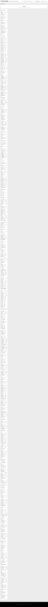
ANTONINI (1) (4, 28)
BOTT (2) (3, 79)
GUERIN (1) (3, 265)
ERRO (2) (3, 215)
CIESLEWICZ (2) (3, 145)
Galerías (13, 1)
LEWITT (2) (3, 360)
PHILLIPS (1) (3, 439)
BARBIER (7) (3, 48)
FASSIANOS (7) (4, 222)
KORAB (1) (3, 327)
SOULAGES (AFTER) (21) (4, 516)
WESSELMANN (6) (3, 593)
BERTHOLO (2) (3, 61)
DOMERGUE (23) (3, 198)
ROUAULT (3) (4, 481)
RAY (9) (2, 464)
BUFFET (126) (4, 102)
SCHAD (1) (3, 496)
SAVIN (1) (3, 495)
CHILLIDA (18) (3, 136)
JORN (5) (3, 303)
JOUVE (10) (3, 304)
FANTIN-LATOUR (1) (3, 221)
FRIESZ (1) (3, 242)
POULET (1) (4, 452)
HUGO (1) (3, 287)
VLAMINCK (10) (4, 583)
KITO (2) (3, 315)
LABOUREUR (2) (3, 335)
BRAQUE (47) (4, 88)
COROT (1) (4, 161)
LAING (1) (3, 336)
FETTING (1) (3, 223)
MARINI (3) (3, 389)
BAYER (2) (3, 53)
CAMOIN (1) (3, 110)
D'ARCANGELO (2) (3, 170)
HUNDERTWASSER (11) (3, 289)
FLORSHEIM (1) (3, 230)
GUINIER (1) (3, 269)
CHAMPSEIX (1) (4, 128)
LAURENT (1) (3, 343)
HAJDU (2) (3, 271)
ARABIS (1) (3, 30)
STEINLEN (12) (3, 523)
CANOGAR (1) (3, 111)
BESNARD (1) (3, 62)
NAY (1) (3, 423)
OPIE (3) (3, 429)
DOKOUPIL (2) (4, 196)
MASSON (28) (3, 396)
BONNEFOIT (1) (4, 78)
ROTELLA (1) (3, 480)
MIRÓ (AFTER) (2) (3, 406)
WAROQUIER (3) (4, 590)
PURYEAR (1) (3, 454)
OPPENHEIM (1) (3, 431)
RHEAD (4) (3, 473)
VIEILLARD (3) (3, 574)
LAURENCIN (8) (4, 340)
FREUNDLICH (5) (4, 238)
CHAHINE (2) (3, 127)
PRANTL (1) (3, 453)
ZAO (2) (3, 598)
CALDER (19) (3, 107)
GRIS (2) (2, 261)
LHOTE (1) (3, 361)
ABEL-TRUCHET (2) (4, 11)
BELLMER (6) (3, 56)
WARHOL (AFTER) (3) (3, 588)
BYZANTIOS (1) (3, 105)
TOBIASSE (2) (3, 546)
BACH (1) (3, 40)
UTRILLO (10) (4, 557)
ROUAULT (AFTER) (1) (3, 483)
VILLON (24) (3, 581)
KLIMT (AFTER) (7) (3, 320)
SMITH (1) (3, 512)
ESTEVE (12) (3, 216)
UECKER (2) (3, 556)
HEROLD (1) (3, 282)
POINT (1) (3, 447)
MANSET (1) (3, 387)
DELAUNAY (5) (4, 180)
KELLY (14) (3, 312)
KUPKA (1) (3, 330)
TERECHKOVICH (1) (3, 539)
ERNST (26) (3, 214)
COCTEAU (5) (3, 149)
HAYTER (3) (3, 277)
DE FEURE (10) (3, 175)
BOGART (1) (3, 71)
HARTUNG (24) (3, 273)
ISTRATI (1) (4, 295)
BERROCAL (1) (4, 60)
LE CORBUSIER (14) (3, 344)
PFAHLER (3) (4, 438)
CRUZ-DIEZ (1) (4, 165)
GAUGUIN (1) (3, 246)
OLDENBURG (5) (4, 428)
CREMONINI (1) (4, 164)
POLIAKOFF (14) (3, 449)
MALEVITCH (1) (3, 383)
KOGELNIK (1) (3, 321)
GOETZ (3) (3, 254)
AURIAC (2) (3, 38)
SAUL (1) (3, 490)
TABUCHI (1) (3, 530)
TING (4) (3, 540)
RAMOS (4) (3, 455)
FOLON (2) (4, 231)
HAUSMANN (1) (4, 274)
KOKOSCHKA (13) (3, 323)
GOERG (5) (3, 253)
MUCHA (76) (4, 421)
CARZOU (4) (3, 118)
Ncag (1, 3)
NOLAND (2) (3, 427)
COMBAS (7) (3, 153)
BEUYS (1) (3, 63)
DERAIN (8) (3, 182)
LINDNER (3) (3, 364)
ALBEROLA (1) (3, 15)
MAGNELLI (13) (3, 380)
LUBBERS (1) (3, 373)
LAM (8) (3, 337)
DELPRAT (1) (3, 181)
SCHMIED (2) (3, 498)
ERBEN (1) (3, 213)
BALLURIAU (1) (3, 47)
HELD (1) (2, 279)
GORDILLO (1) (3, 255)
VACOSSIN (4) (3, 559)
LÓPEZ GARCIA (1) (3, 370)
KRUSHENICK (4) (3, 329)
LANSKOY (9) (3, 338)
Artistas (10, 1)
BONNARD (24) (4, 77)
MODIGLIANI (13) (4, 410)
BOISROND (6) (3, 73)
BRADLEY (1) (3, 85)
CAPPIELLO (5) (3, 113)
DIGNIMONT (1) (3, 190)
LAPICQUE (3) (4, 339)
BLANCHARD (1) (4, 68)
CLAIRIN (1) (4, 147)
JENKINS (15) (3, 298)
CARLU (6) (3, 114)
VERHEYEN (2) (3, 573)
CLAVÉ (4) (3, 148)
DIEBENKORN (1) (4, 188)
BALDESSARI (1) (4, 45)
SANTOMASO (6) (3, 488)
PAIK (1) (3, 432)
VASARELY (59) (4, 567)
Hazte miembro (37, 1)
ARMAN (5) (3, 36)
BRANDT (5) (3, 86)
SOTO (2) (4, 513)
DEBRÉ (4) (3, 178)
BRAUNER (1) (3, 93)
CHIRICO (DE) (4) (4, 139)
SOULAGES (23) (4, 514)
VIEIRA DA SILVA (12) (3, 576)
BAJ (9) (3, 44)
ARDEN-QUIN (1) (4, 33)
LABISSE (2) (3, 331)
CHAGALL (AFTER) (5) (3, 125)
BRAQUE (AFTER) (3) (3, 90)
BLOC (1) (3, 69)
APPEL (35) (3, 29)
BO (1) (2, 70)
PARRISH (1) (3, 436)
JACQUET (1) (3, 296)
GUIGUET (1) (3, 267)
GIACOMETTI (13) (4, 248)
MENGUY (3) (4, 402)
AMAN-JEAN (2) (4, 24)
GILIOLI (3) (3, 249)
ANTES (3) (3, 27)
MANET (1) (3, 386)
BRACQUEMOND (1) (3, 83)
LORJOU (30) (4, 371)
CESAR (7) (3, 122)
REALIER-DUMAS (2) (3, 467)
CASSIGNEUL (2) (3, 120)
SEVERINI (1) (3, 504)
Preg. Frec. (31, 604)
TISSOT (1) (4, 543)
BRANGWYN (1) (4, 87)
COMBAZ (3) (3, 154)
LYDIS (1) (3, 378)
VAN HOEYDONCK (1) (3, 565)
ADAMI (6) (3, 12)
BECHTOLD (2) (3, 55)
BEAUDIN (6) (3, 54)
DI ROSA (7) (3, 186)
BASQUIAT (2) (3, 52)
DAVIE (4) (3, 173)
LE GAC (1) (3, 345)
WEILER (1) (3, 591)
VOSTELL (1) (3, 584)
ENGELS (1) (3, 212)
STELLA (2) (3, 524)
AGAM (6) (3, 13)
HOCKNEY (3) (3, 286)
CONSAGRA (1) (4, 156)
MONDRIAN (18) (4, 412)
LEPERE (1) (3, 357)
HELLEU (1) (4, 280)
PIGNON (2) (3, 445)
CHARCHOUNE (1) (4, 132)
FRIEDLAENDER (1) (3, 240)
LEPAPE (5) (3, 355)
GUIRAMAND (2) (4, 270)
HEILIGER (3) (4, 278)
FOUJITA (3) (3, 233)
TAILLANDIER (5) (4, 533)
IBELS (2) (4, 290)
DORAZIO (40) (3, 199)
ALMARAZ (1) (3, 22)
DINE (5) (2, 191)
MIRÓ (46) (3, 404)
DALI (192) (3, 171)
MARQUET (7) (3, 390)
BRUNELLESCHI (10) (3, 98)
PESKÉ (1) (3, 437)
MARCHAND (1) (4, 388)
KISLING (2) (3, 313)
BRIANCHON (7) (4, 96)
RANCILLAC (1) (3, 457)
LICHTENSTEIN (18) (3, 363)
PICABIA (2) (3, 440)
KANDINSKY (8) (3, 307)
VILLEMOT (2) (4, 580)
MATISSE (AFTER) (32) (3, 399)
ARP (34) (3, 37)
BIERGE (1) (3, 64)
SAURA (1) (3, 491)
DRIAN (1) (4, 205)
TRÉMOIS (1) (4, 551)
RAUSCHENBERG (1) (3, 463)
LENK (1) (3, 354)
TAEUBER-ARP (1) (4, 532)
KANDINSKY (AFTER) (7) (4, 310)
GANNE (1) (3, 245)
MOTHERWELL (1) (4, 420)
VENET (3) (3, 572)
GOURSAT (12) (3, 257)
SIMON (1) (4, 508)
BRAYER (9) (3, 94)
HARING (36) (3, 272)
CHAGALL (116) (4, 123)
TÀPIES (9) (3, 537)
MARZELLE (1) (3, 395)
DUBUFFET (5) (3, 206)
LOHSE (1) (4, 368)
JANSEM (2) (3, 297)
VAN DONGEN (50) (3, 563)
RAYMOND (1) (3, 465)
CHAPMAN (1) (3, 130)
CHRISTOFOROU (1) (3, 141)
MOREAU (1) (4, 414)
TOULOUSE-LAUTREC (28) (3, 548)
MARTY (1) (3, 394)
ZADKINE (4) (2, 597)
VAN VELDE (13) (4, 566)
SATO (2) (3, 489)
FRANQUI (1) (3, 236)
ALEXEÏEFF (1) (3, 21)
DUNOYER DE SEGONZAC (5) (4, 211)
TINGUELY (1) (3, 541)
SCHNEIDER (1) (4, 499)
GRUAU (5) (3, 264)
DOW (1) (4, 203)
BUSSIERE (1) (3, 103)
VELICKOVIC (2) (4, 571)
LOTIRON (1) (3, 372)
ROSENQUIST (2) (4, 479)
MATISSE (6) (3, 397)
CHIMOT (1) (3, 137)
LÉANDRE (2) (3, 348)
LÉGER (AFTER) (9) (3, 353)
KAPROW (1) (3, 311)
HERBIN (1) (3, 281)
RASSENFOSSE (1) (3, 461)
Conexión (42, 1)
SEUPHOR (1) (3, 503)
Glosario (29, 604)
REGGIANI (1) (3, 470)
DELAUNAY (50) (4, 179)
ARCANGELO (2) (3, 31)
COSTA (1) (3, 162)
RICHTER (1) (3, 474)
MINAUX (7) (3, 403)
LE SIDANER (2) (4, 346)
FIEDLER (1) (3, 224)
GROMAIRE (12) (3, 263)
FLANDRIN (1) (3, 228)
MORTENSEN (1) (4, 417)
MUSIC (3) (3, 422)
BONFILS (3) (3, 76)
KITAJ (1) (2, 314)
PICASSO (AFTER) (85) (3, 444)
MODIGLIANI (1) (3, 411)
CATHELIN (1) (4, 121)
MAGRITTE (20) (4, 381)
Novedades (16, 1)
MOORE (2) (3, 413)
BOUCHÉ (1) (3, 80)
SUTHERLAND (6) (4, 527)
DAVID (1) (3, 172)
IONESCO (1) (3, 294)
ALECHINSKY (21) (3, 19)
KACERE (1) (3, 305)
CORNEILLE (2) (4, 158)
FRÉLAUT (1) (3, 237)
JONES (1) (3, 302)
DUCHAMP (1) (4, 207)
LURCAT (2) (3, 377)
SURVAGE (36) (4, 525)
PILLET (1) (3, 446)
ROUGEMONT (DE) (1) (3, 485)
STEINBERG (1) (3, 521)
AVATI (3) (3, 39)
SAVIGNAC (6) (3, 493)
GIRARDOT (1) (3, 251)
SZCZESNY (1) (3, 529)
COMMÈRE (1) (3, 155)
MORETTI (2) (4, 415)
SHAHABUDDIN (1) (3, 506)
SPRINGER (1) (3, 518)
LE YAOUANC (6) (4, 347)
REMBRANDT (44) (3, 472)
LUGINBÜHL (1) (4, 375)
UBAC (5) (3, 555)
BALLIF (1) (3, 46)
